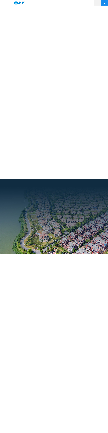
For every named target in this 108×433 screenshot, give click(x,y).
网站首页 (35, 2)
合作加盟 (69, 2)
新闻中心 (78, 2)
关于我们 (43, 2)
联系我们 (87, 2)
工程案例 (61, 2)
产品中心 (52, 2)
